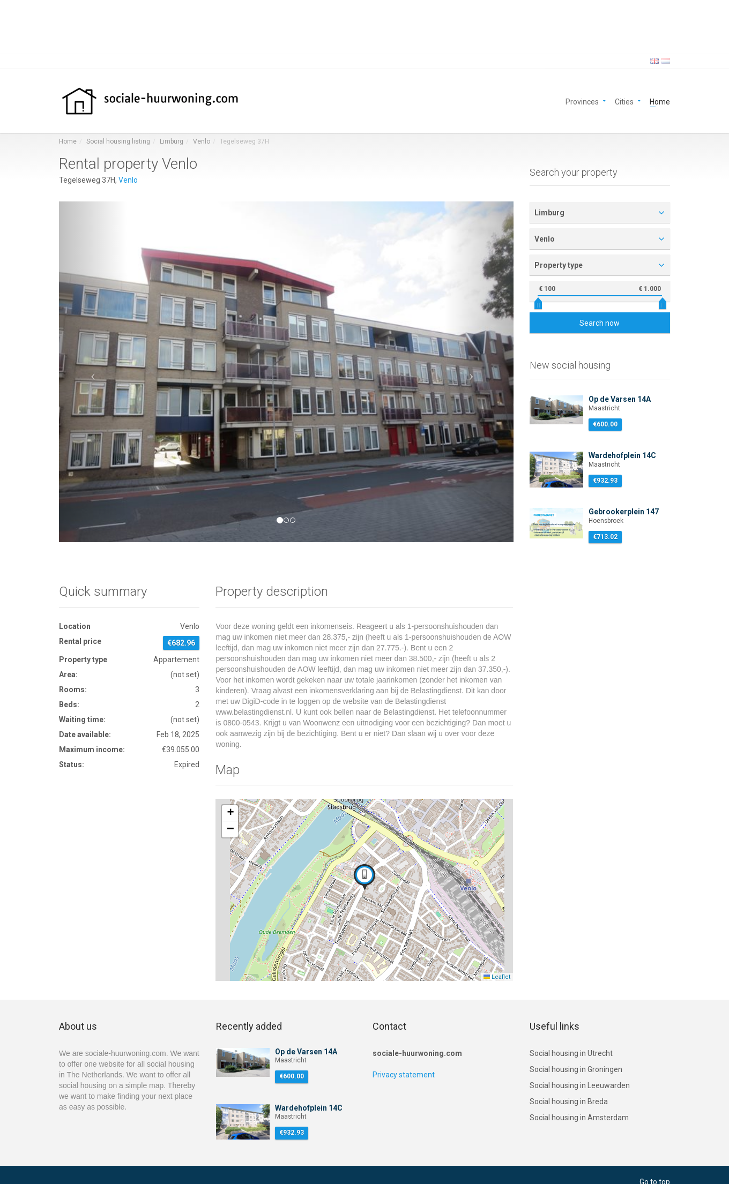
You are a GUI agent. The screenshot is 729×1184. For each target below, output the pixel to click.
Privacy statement (404, 1074)
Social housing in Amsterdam (579, 1117)
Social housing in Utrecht (571, 1053)
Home (660, 101)
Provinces (582, 101)
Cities (624, 101)
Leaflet (496, 976)
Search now (599, 323)
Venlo (201, 141)
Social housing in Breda (569, 1101)
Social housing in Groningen (576, 1069)
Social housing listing (118, 141)
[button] (93, 371)
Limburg (171, 141)
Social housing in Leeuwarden (580, 1085)
